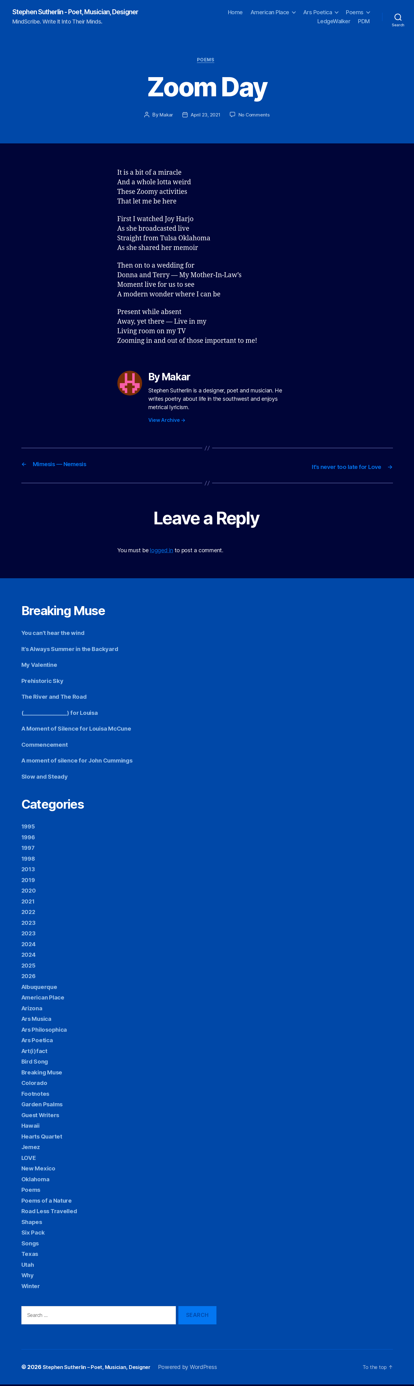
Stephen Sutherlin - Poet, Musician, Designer (87, 12)
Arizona (33, 1009)
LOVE (29, 1159)
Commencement (47, 746)
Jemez (31, 1148)
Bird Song (36, 1063)
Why (28, 1276)
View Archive (166, 422)
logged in (161, 552)
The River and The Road (58, 698)
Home (235, 12)
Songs (31, 1244)
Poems (355, 12)
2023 (29, 924)
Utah (28, 1266)
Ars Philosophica (47, 1030)
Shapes (33, 1223)
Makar (164, 117)
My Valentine (41, 666)
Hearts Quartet (44, 1137)
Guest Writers (43, 1116)
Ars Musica (38, 1020)
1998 (29, 860)
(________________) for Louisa (64, 714)
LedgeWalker (334, 22)
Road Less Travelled (53, 1212)
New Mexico (40, 1170)
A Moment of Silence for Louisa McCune (83, 730)
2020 (29, 892)
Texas (30, 1255)
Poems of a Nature (49, 1201)
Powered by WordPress (198, 1368)
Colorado (35, 1084)
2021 (29, 902)
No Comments (255, 117)
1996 (29, 838)
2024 (29, 945)
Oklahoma (37, 1180)
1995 (29, 828)
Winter (31, 1287)
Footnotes (37, 1095)
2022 (29, 913)
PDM (364, 22)
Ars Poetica (317, 12)
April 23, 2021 (205, 117)
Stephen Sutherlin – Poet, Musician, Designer (102, 1368)
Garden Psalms (44, 1105)
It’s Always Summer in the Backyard (76, 650)
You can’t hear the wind (57, 634)
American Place (270, 12)
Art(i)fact (36, 1052)
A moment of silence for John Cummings (84, 762)
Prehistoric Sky (44, 682)
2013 (29, 870)
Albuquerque (42, 988)
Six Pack (34, 1234)
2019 (29, 881)
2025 (29, 966)
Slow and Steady (47, 777)
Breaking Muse (44, 1073)
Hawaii (31, 1127)
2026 (29, 977)
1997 (29, 849)
